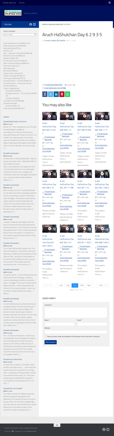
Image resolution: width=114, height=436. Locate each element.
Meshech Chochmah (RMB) (12, 56)
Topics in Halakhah (9, 88)
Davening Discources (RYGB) (13, 46)
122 (60, 298)
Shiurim (21, 3)
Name (47, 332)
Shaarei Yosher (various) (11, 73)
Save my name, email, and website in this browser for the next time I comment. (73, 349)
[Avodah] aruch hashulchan (12, 359)
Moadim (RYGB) (8, 58)
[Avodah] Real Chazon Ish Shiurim (15, 122)
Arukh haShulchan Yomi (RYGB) (56, 88)
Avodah (6, 117)
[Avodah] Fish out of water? (12, 388)
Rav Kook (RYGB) (9, 71)
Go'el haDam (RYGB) (12, 91)
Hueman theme (31, 431)
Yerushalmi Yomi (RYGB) (11, 101)
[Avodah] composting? (11, 185)
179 (101, 298)
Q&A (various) (8, 68)
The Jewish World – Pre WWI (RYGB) (15, 81)
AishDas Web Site (9, 3)
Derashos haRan (11, 106)
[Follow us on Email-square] (34, 24)
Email (79, 332)
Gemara (6, 51)
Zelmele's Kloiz (8, 103)
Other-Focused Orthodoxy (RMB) (14, 63)
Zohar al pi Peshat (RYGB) (12, 108)
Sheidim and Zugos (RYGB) (12, 76)
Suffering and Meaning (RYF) (13, 78)
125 (82, 298)
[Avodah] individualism (11, 153)
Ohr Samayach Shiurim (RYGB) (13, 61)
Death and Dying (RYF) (11, 48)
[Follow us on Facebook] (30, 24)
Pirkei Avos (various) (10, 66)
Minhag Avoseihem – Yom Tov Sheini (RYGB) (21, 93)
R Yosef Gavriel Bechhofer (55, 41)
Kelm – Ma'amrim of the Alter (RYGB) (16, 53)
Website (47, 340)
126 (89, 298)
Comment (48, 317)
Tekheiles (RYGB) (11, 98)
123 (67, 298)
